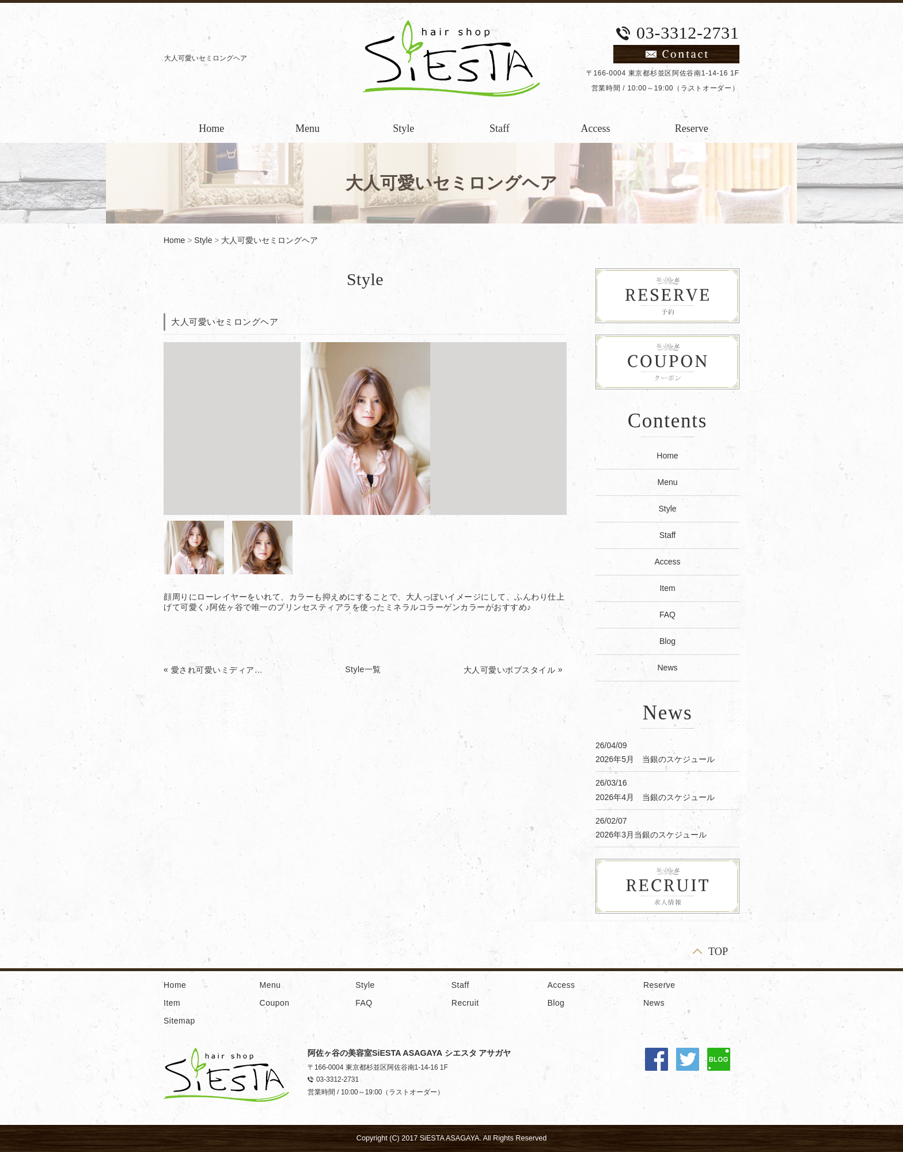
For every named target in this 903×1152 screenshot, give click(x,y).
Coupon (275, 1002)
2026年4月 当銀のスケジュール (655, 797)
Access (595, 128)
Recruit (465, 1002)
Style (403, 128)
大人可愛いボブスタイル (510, 669)
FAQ (667, 614)
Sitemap (179, 1020)
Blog (667, 641)
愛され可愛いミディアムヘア (217, 669)
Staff (500, 128)
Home (211, 128)
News (667, 667)
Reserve (691, 128)
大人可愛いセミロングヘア (269, 240)
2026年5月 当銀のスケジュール (655, 759)
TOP (718, 951)
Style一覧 (363, 669)
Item (667, 588)
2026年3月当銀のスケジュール (651, 834)
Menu (307, 128)
